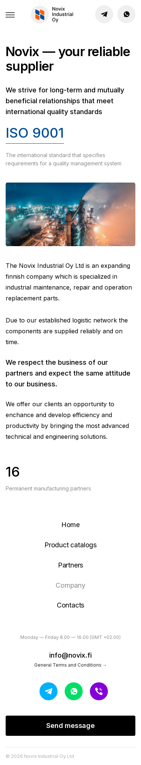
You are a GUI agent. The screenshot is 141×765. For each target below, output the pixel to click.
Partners (70, 565)
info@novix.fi (70, 655)
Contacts (71, 605)
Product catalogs (70, 545)
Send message (70, 725)
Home (70, 525)
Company (70, 585)
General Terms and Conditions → (70, 665)
